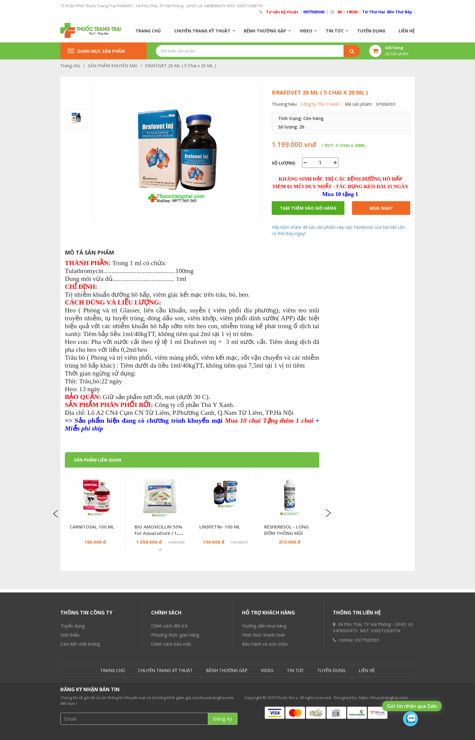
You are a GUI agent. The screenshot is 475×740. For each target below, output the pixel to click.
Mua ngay (381, 208)
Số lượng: (284, 163)
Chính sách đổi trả (169, 685)
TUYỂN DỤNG (371, 31)
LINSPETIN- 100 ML (219, 527)
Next (327, 513)
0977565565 (367, 699)
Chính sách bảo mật (171, 703)
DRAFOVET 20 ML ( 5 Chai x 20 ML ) (180, 65)
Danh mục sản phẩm (96, 51)
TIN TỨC (335, 31)
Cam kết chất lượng (80, 703)
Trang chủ (70, 65)
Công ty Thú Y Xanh (320, 104)
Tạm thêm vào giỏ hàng (308, 208)
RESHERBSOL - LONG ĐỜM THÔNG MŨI (286, 530)
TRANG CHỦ (148, 31)
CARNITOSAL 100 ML (92, 527)
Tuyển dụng (72, 685)
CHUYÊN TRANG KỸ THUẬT (202, 31)
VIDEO (306, 31)
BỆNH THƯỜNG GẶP (265, 31)
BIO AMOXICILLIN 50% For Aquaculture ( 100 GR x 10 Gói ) (158, 533)
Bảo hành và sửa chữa (264, 703)
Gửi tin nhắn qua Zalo (412, 706)
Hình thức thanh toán (263, 694)
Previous (56, 513)
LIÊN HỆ (407, 31)
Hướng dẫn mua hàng (264, 685)
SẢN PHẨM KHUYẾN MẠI (112, 65)
